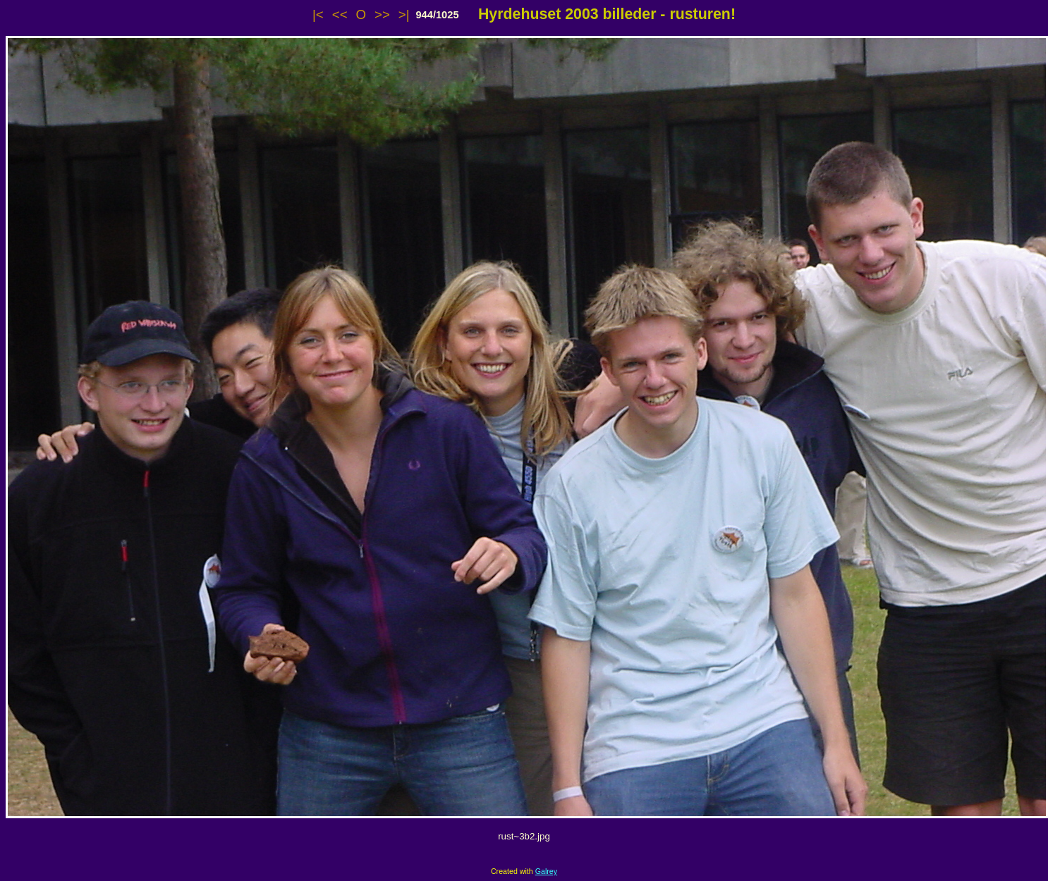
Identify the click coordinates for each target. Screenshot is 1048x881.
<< (340, 14)
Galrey (546, 871)
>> (382, 14)
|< (318, 14)
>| (404, 14)
